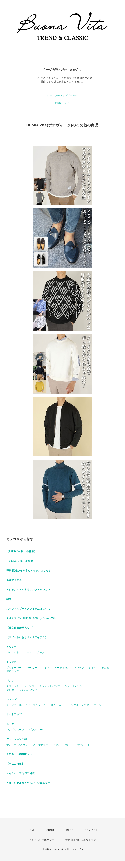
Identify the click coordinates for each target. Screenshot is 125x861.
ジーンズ (29, 686)
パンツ (10, 680)
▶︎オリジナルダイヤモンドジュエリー (28, 782)
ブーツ (98, 705)
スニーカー (57, 705)
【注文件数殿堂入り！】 (20, 627)
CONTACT (91, 830)
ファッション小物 (16, 739)
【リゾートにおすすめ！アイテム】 (27, 637)
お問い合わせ (62, 103)
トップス (11, 662)
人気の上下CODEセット (20, 754)
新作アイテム (14, 580)
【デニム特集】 (15, 763)
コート (28, 652)
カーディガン (62, 667)
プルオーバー (14, 667)
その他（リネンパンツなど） (23, 689)
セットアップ (14, 714)
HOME (32, 830)
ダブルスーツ (37, 729)
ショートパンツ (74, 686)
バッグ (57, 744)
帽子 (68, 744)
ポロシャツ (12, 671)
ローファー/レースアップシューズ (26, 705)
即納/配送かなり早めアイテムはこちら (28, 570)
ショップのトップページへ (62, 95)
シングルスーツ (15, 729)
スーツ (10, 724)
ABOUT (51, 830)
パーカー (32, 667)
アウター (11, 647)
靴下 (90, 744)
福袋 (9, 599)
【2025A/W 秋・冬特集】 (21, 551)
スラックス (12, 686)
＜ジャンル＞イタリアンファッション (28, 589)
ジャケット (12, 652)
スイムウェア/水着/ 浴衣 (20, 773)
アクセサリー (40, 744)
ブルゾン (42, 652)
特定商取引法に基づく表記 (80, 839)
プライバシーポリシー (42, 839)
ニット (46, 667)
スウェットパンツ (49, 686)
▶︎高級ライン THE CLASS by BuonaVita (31, 618)
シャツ (93, 667)
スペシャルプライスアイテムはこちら (28, 608)
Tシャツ (79, 667)
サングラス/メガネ (17, 744)
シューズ (11, 699)
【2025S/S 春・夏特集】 (21, 561)
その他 (105, 667)
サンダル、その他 (78, 705)
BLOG (70, 830)
